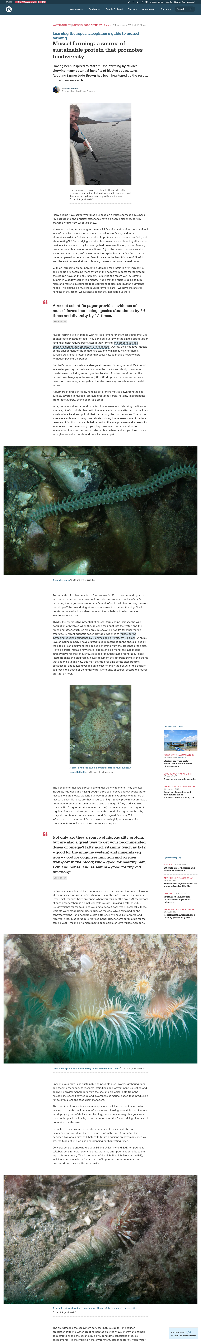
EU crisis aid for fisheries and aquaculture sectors (179, 869)
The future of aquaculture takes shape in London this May (180, 884)
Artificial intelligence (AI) (178, 878)
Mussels (77, 25)
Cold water (95, 9)
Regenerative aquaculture (179, 755)
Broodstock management (178, 774)
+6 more (106, 25)
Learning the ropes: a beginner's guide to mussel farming (96, 35)
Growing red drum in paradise (180, 779)
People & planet (114, 9)
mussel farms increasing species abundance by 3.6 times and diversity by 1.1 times (94, 636)
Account (191, 2)
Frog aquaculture (26, 2)
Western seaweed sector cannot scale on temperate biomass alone (178, 764)
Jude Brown (71, 88)
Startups (132, 9)
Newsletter (179, 2)
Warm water (77, 9)
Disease (168, 893)
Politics (168, 864)
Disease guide (156, 2)
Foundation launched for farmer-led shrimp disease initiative (177, 900)
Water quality (62, 25)
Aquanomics (148, 9)
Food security (93, 25)
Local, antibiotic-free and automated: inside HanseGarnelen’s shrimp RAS (179, 795)
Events (169, 2)
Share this (60, 321)
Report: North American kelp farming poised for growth (179, 916)
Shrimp (42, 2)
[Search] (185, 9)
